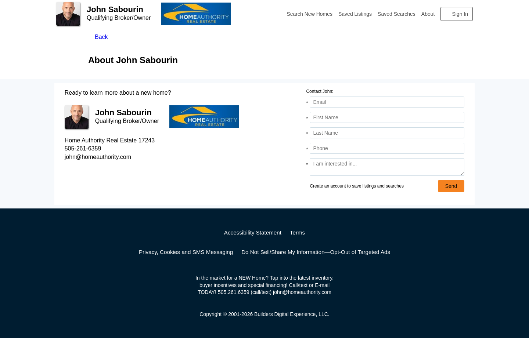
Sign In (460, 14)
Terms (297, 232)
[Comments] (387, 167)
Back (101, 37)
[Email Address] (387, 102)
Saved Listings (355, 14)
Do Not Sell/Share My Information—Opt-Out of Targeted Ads (315, 252)
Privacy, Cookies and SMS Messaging (186, 252)
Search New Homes (310, 14)
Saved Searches (396, 14)
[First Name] (387, 117)
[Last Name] (387, 132)
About (428, 14)
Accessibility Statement (252, 232)
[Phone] (387, 148)
